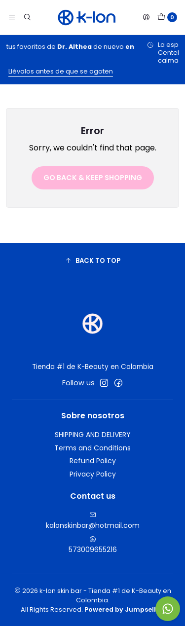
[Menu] (12, 17)
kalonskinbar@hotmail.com (93, 521)
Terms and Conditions (92, 448)
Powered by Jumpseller (123, 609)
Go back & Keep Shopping (92, 178)
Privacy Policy (93, 474)
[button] (92, 261)
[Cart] (167, 17)
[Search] (27, 17)
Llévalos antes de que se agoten (87, 71)
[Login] (146, 17)
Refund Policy (93, 461)
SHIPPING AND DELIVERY (93, 435)
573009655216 (93, 545)
